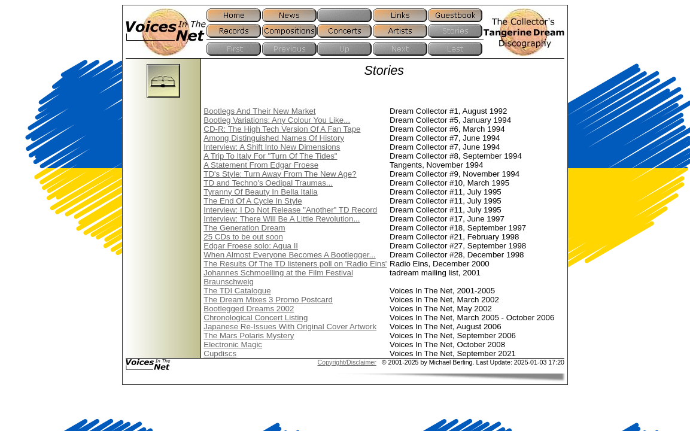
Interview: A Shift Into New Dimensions (271, 146)
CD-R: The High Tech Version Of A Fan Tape (281, 129)
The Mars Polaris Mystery (248, 335)
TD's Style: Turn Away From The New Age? (279, 173)
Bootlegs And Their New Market (259, 111)
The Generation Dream (244, 227)
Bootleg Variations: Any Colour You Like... (276, 120)
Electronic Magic (232, 344)
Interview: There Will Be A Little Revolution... (281, 218)
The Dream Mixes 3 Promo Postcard (268, 299)
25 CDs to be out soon (243, 236)
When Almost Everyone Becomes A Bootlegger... (289, 254)
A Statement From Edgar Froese (260, 164)
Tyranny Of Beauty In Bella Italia (260, 191)
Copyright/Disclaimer (347, 362)
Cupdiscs (219, 353)
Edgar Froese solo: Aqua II (250, 245)
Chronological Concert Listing (255, 317)
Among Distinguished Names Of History (273, 137)
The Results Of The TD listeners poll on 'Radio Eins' (295, 263)
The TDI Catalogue (236, 290)
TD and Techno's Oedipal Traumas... (268, 182)
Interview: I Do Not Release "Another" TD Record (290, 209)
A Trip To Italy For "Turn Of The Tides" (270, 155)
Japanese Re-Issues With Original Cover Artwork (289, 326)
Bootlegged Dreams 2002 (248, 308)
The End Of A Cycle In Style (252, 200)
